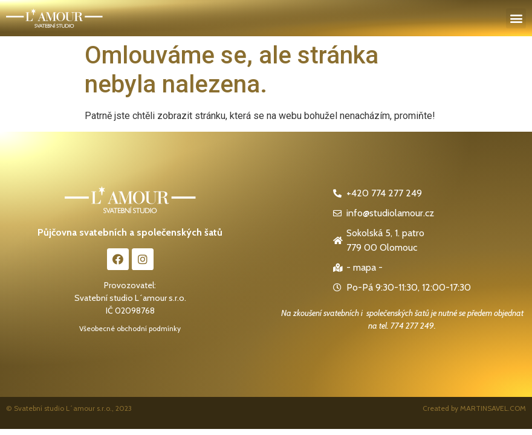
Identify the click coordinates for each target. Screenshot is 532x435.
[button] (516, 18)
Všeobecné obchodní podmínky (130, 328)
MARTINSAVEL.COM (493, 408)
